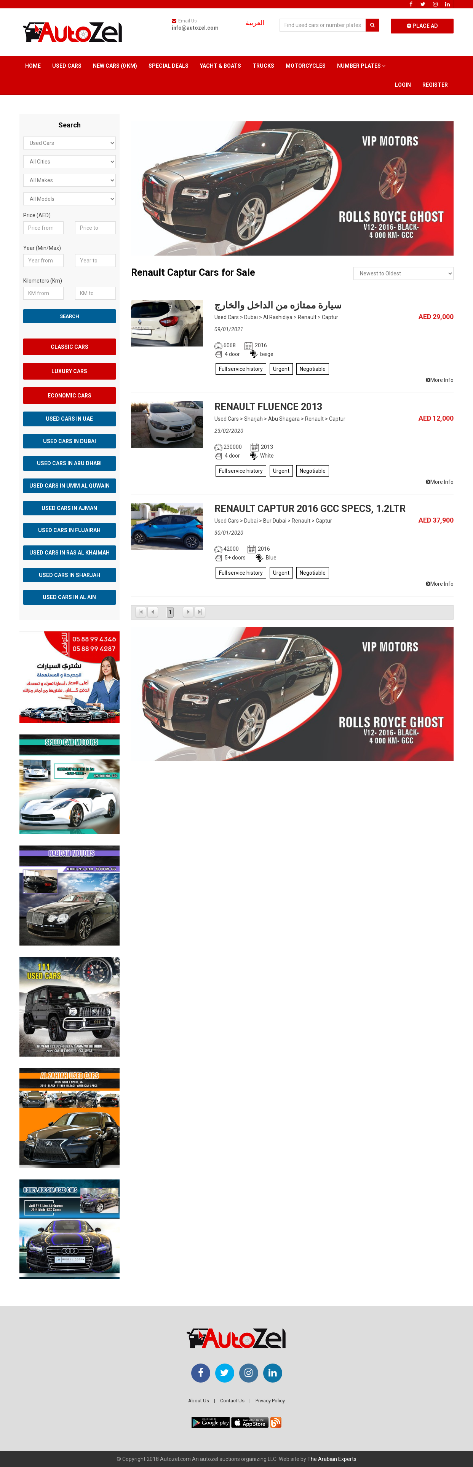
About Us (198, 1400)
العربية (255, 23)
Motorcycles (306, 66)
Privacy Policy (270, 1400)
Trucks (263, 66)
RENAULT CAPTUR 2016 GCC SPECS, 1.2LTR (310, 508)
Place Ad (422, 26)
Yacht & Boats (220, 66)
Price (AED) (37, 215)
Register (435, 85)
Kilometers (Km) (42, 281)
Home (33, 66)
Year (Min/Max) (42, 248)
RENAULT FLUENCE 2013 (268, 406)
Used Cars (66, 66)
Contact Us (232, 1400)
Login (403, 85)
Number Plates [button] (361, 66)
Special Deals (169, 66)
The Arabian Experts (331, 1459)
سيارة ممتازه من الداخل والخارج (278, 305)
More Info (440, 380)
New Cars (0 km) (115, 66)
